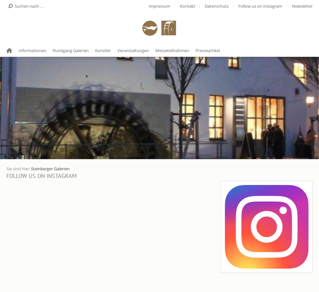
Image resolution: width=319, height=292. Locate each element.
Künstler (103, 50)
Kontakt (187, 6)
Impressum (159, 6)
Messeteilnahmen (172, 50)
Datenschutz (217, 6)
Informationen (32, 50)
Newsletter (302, 6)
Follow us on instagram (260, 6)
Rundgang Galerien (71, 50)
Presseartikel (208, 50)
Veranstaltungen (133, 50)
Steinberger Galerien (50, 169)
